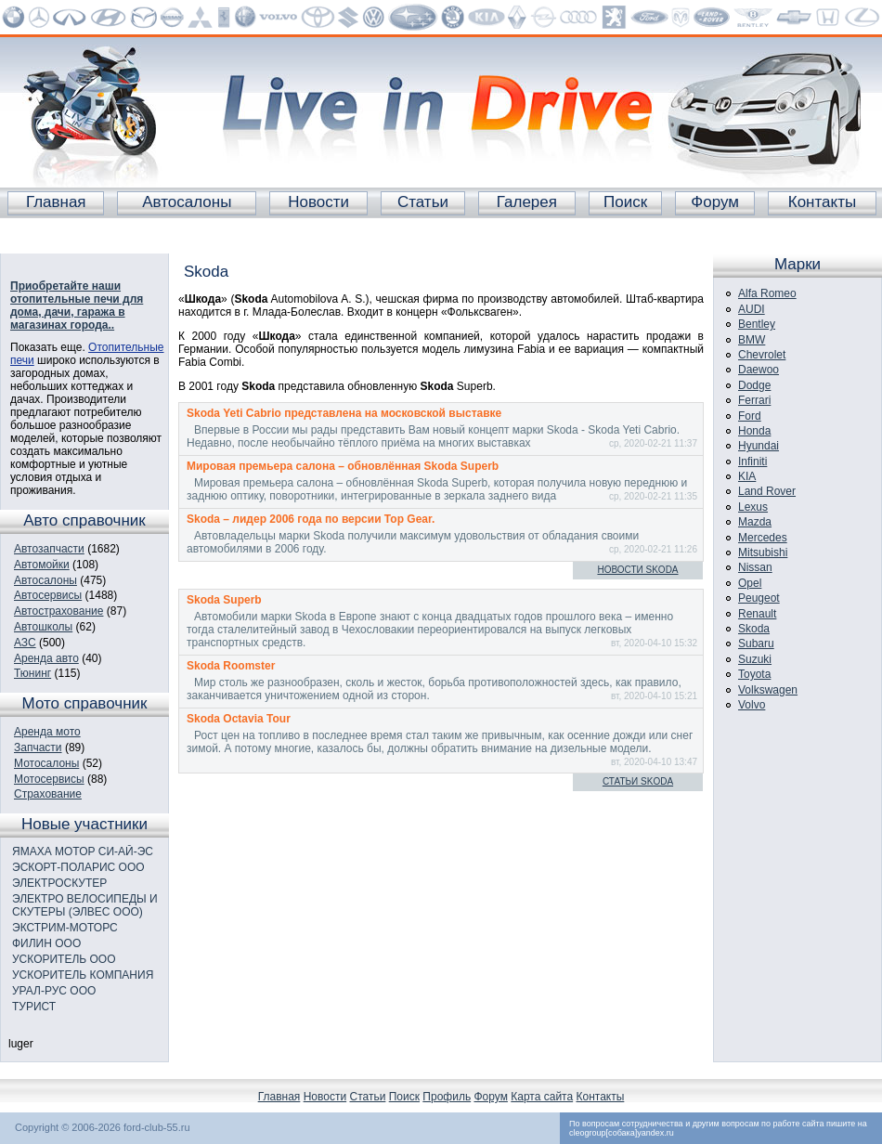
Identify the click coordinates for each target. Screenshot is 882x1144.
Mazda (755, 521)
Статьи (422, 202)
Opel (749, 583)
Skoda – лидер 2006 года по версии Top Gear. (311, 519)
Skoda (754, 628)
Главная (56, 202)
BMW (751, 339)
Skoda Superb (224, 599)
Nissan (755, 567)
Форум (715, 202)
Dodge (754, 385)
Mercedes (762, 537)
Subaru (756, 643)
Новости (318, 202)
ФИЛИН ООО (46, 943)
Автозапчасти (49, 548)
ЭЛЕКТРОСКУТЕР (59, 883)
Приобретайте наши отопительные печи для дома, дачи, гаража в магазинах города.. (76, 306)
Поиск (625, 202)
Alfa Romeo (767, 293)
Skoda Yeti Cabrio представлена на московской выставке (344, 413)
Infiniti (752, 461)
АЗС (25, 642)
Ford (749, 416)
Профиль (446, 1096)
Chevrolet (761, 354)
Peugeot (759, 598)
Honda (754, 430)
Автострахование (58, 611)
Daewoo (758, 369)
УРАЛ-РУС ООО (54, 990)
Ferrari (754, 400)
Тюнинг (32, 673)
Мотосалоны (46, 763)
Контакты (822, 202)
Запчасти (38, 747)
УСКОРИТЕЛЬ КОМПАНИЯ (82, 975)
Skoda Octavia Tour (239, 718)
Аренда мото (47, 731)
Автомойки (42, 564)
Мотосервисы (49, 779)
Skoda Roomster (231, 665)
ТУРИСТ (34, 1006)
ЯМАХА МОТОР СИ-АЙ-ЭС (82, 851)
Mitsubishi (762, 552)
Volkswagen (768, 689)
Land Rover (767, 491)
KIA (747, 476)
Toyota (754, 674)
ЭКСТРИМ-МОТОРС (65, 927)
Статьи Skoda (638, 781)
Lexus (753, 507)
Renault (757, 613)
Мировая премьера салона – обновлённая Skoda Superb (343, 466)
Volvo (751, 704)
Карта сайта (542, 1096)
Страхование (48, 793)
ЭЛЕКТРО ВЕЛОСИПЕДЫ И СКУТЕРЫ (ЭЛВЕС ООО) (85, 905)
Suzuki (755, 659)
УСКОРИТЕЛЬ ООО (64, 959)
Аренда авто (46, 658)
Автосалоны (186, 202)
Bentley (756, 324)
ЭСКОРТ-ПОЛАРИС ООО (78, 867)
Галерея (527, 202)
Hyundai (758, 445)
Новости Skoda (637, 570)
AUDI (751, 309)
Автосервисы (48, 595)
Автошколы (43, 626)
